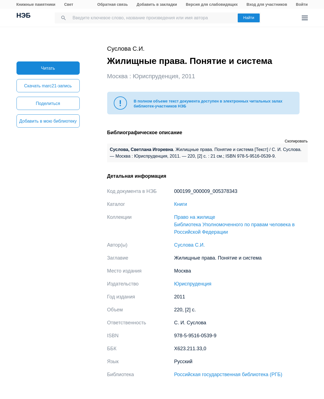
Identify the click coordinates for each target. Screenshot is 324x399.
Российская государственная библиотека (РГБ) (228, 374)
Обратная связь (112, 4)
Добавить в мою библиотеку (48, 121)
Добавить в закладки (157, 4)
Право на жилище (194, 217)
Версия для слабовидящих (212, 4)
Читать (48, 68)
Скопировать (296, 141)
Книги (180, 204)
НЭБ (23, 16)
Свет (68, 4)
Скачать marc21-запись (48, 85)
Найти (248, 17)
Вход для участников (267, 4)
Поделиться (48, 103)
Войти (302, 4)
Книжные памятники (36, 4)
